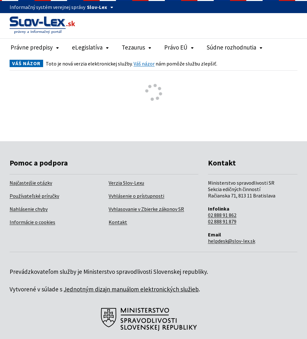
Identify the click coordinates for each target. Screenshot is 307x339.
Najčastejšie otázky (31, 183)
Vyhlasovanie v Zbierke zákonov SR (146, 209)
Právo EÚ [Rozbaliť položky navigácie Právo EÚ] (179, 47)
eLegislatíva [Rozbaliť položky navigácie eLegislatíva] (90, 47)
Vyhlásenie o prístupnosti (136, 196)
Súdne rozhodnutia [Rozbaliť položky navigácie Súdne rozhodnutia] (235, 47)
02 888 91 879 (222, 221)
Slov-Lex (100, 7)
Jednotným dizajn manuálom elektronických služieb (131, 289)
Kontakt (118, 222)
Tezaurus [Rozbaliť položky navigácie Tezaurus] (136, 47)
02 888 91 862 (222, 215)
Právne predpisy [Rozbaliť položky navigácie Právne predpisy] (35, 47)
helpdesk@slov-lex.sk (231, 241)
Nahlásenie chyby (29, 209)
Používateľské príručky (34, 196)
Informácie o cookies (32, 222)
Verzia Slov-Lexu (126, 183)
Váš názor (144, 63)
